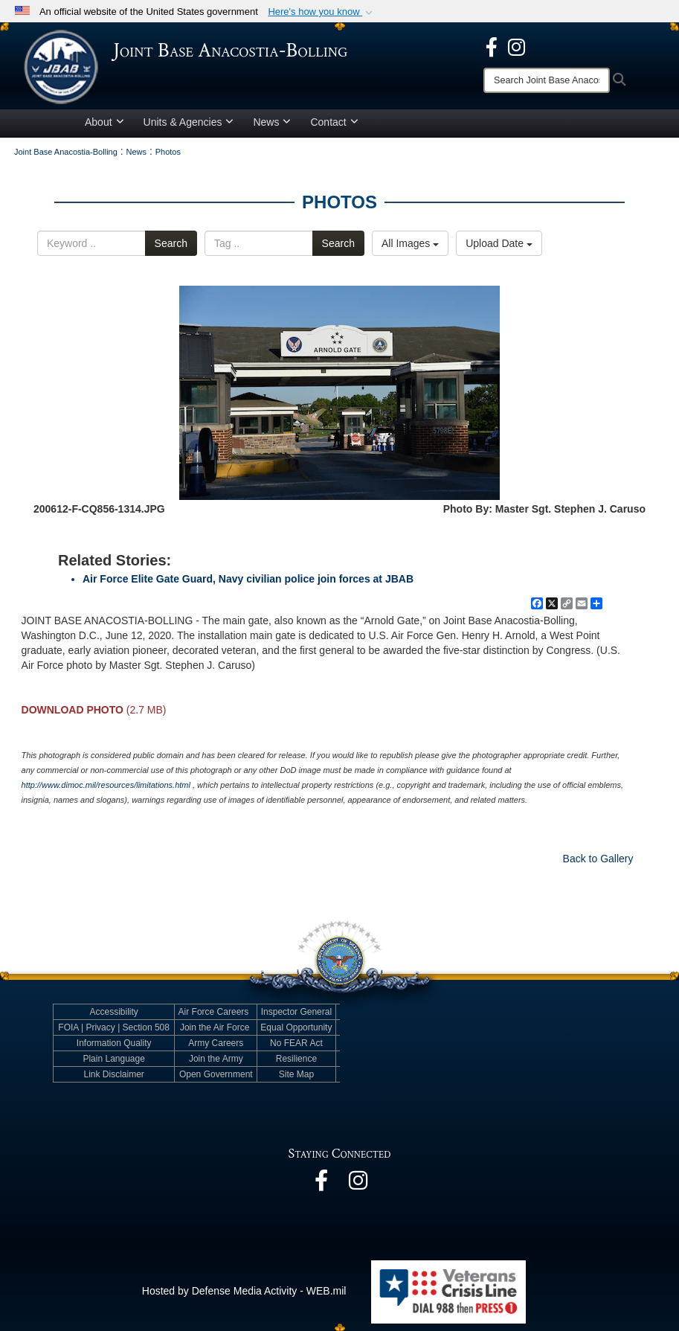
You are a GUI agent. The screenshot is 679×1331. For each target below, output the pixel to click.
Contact (334, 122)
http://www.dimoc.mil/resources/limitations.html (106, 784)
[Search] (546, 80)
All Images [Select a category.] (410, 243)
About (104, 122)
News (272, 122)
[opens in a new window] (492, 46)
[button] (322, 11)
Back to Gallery (598, 859)
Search (171, 243)
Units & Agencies (189, 122)
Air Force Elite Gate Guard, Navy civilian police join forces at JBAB (248, 579)
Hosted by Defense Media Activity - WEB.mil (244, 1291)
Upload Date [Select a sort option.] (499, 243)
